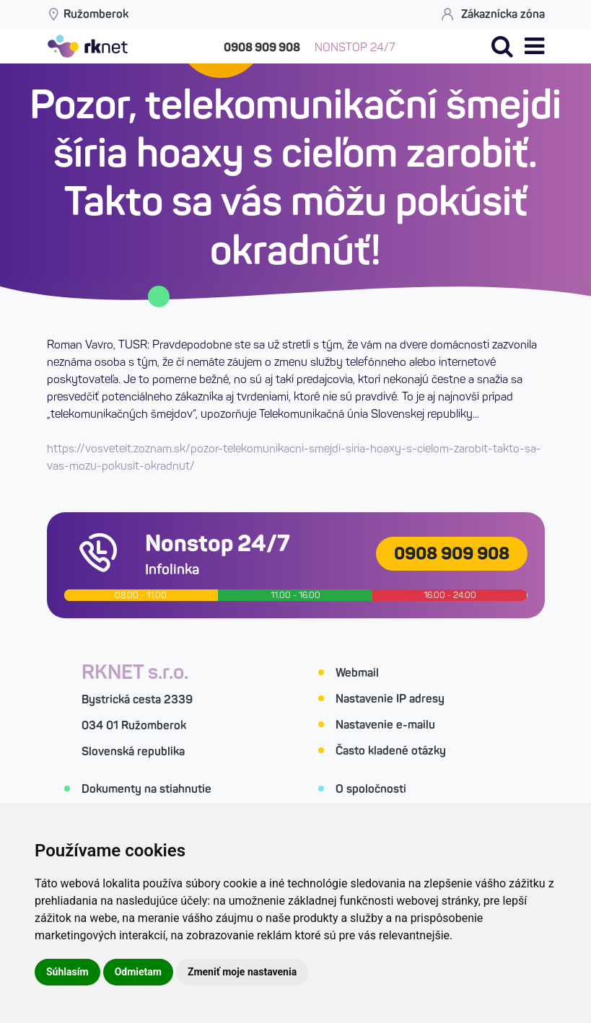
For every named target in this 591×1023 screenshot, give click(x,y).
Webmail (357, 673)
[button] (534, 46)
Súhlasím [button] (67, 972)
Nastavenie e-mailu (385, 725)
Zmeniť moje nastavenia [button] (242, 972)
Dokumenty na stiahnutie (146, 789)
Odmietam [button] (138, 972)
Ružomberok (87, 14)
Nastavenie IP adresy (390, 699)
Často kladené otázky (391, 751)
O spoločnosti (371, 789)
